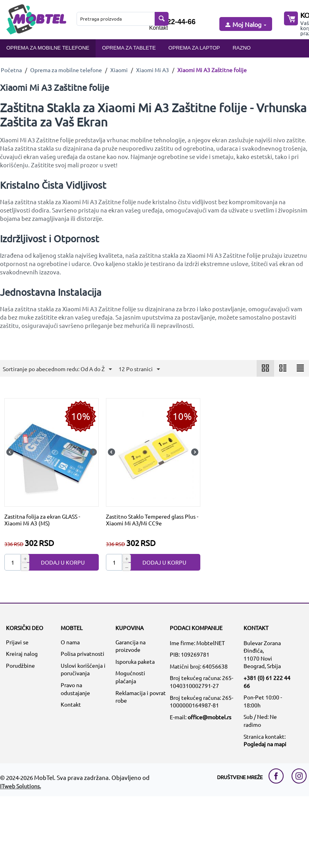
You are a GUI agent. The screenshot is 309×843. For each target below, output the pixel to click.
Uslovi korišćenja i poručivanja (83, 669)
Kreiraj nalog (22, 653)
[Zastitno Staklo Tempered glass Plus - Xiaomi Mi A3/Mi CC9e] (153, 451)
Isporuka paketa (135, 661)
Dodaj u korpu (63, 562)
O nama (70, 642)
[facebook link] (278, 776)
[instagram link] (299, 776)
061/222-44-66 (172, 22)
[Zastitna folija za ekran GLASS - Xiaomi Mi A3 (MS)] (51, 451)
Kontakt (158, 28)
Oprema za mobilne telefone (47, 48)
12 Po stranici (139, 369)
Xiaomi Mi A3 (152, 69)
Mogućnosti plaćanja (130, 676)
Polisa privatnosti (82, 653)
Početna (11, 69)
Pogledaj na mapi (265, 743)
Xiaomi (119, 69)
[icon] (265, 368)
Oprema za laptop (194, 48)
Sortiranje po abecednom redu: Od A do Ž (57, 369)
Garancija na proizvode (130, 645)
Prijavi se (17, 642)
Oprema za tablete (128, 48)
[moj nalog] (245, 24)
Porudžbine (20, 665)
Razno (241, 48)
